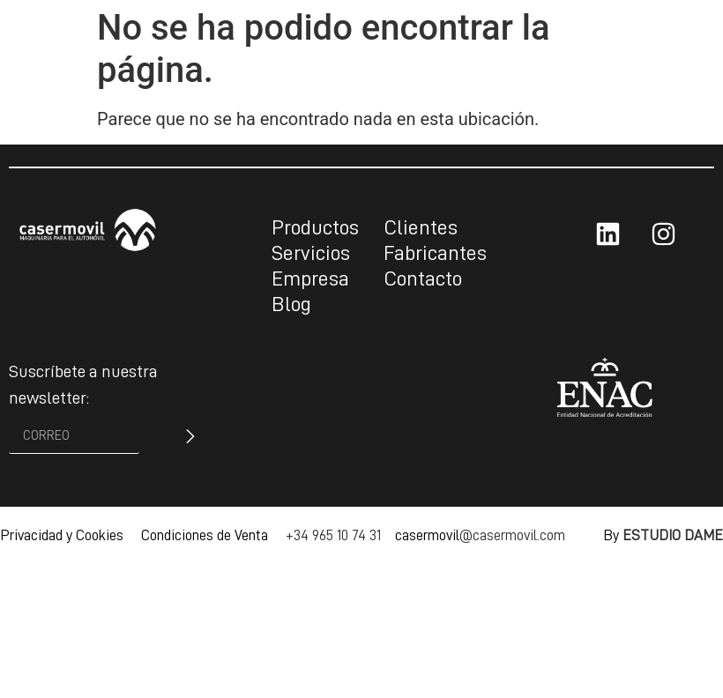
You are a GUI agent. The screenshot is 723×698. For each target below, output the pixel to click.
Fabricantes (435, 253)
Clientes (421, 227)
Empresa (310, 278)
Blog (291, 304)
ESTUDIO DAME (672, 535)
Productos (315, 227)
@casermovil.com (512, 535)
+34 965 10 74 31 (333, 535)
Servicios (311, 253)
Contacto (423, 278)
